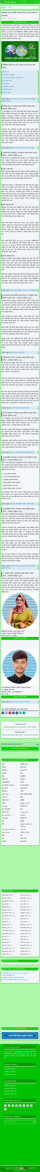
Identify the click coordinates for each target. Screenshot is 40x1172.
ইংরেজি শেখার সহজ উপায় (17, 353)
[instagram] (31, 1105)
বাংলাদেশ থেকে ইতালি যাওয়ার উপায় (13, 78)
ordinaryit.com (21, 1170)
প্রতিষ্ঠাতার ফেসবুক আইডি (20, 697)
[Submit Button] (34, 1122)
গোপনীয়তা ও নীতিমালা (10, 1072)
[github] (5, 1109)
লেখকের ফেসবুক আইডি (20, 638)
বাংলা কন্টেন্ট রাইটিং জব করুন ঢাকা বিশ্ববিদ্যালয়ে (23, 290)
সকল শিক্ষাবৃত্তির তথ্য (9, 975)
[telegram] (12, 1105)
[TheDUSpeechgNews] (20, 1035)
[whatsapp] (25, 2)
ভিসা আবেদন (6, 84)
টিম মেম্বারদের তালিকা (10, 1069)
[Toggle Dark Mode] (31, 2)
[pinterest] (23, 1105)
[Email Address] (18, 1122)
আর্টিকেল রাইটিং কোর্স (10, 1086)
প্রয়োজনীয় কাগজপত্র (8, 87)
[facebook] (22, 2)
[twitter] (27, 1105)
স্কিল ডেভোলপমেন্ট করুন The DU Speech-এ (15, 980)
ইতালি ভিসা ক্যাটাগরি (8, 75)
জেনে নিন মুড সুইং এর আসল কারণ (19, 408)
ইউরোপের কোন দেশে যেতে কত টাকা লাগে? (22, 148)
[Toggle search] (34, 1)
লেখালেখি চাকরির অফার (10, 1091)
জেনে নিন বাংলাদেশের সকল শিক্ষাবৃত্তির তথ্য (22, 452)
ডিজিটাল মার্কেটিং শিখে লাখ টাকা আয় (13, 978)
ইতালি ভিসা (6, 72)
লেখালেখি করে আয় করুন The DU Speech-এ (16, 973)
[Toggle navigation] (37, 2)
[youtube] (9, 1105)
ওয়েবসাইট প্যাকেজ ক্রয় (10, 1089)
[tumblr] (16, 1105)
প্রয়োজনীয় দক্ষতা (7, 89)
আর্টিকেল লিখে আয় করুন (20, 22)
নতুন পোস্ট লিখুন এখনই (10, 1094)
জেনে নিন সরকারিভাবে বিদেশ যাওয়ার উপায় (22, 504)
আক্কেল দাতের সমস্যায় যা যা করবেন (20, 702)
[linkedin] (20, 1105)
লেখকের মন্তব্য (6, 92)
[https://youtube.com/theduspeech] (28, 2)
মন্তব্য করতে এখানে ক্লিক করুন (20, 748)
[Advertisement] (20, 867)
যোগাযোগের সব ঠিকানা (10, 1075)
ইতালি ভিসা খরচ (7, 81)
